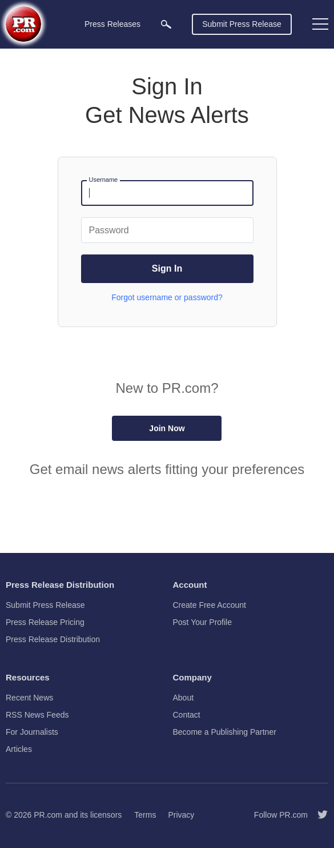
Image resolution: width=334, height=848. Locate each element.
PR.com (48, 814)
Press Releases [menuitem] (112, 24)
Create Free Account (209, 605)
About (183, 697)
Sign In (167, 268)
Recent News (29, 697)
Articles (19, 749)
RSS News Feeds (37, 714)
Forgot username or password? (167, 297)
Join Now (166, 428)
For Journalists (32, 731)
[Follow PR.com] (318, 815)
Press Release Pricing (45, 622)
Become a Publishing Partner (224, 731)
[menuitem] (166, 24)
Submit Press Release (241, 24)
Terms (145, 815)
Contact (186, 714)
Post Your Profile (202, 622)
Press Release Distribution (53, 639)
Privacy (181, 815)
